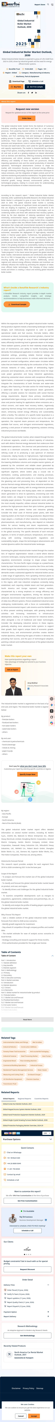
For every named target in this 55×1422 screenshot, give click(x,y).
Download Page (16, 85)
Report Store (40, 4)
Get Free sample (35, 90)
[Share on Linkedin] (36, 96)
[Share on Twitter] (32, 96)
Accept (34, 1416)
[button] (47, 4)
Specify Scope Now (27, 777)
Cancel (21, 1416)
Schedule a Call (35, 85)
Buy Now (15, 90)
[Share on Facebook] (28, 96)
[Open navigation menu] (52, 4)
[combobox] (27, 104)
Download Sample (18, 307)
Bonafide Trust (14, 72)
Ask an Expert (12, 673)
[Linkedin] (28, 692)
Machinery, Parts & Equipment (27, 80)
